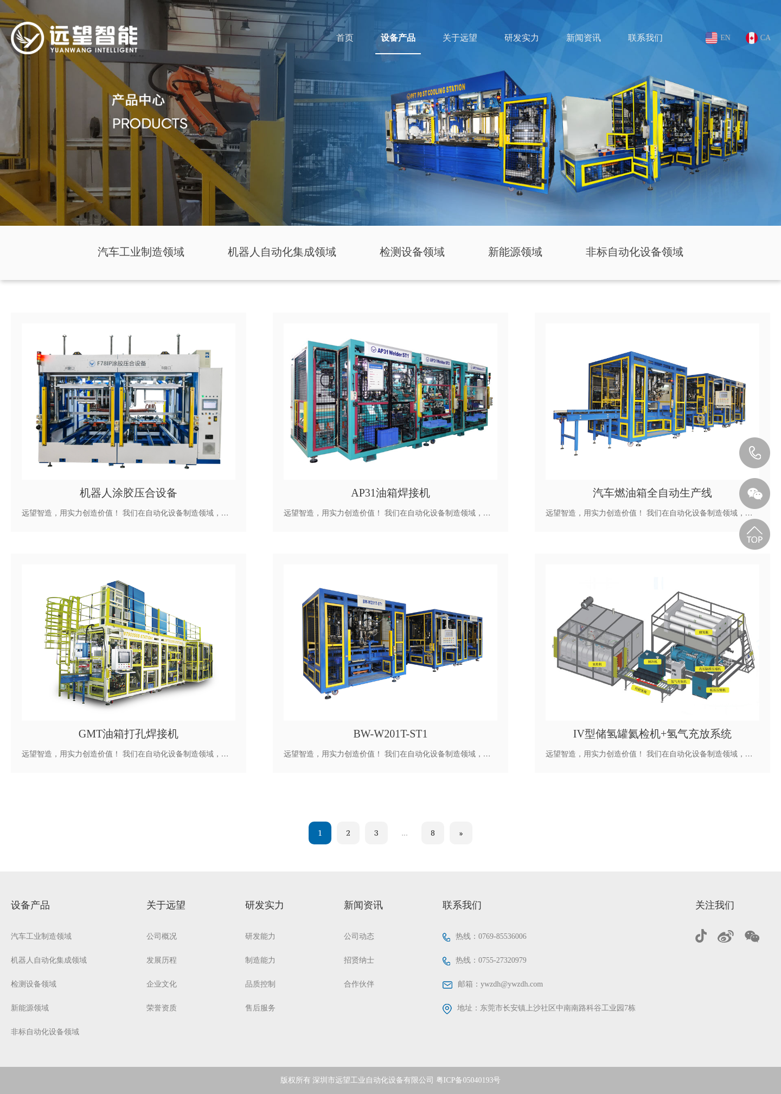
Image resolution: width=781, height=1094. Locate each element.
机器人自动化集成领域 (282, 252)
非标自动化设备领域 (634, 252)
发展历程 (161, 960)
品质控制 (260, 984)
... (404, 832)
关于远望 (460, 37)
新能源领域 (515, 252)
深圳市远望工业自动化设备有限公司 (373, 1080)
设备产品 (398, 37)
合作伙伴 (359, 984)
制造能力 (260, 960)
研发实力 (521, 37)
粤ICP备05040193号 (468, 1080)
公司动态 (359, 936)
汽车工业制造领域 (141, 252)
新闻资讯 (583, 37)
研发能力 (260, 936)
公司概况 (161, 936)
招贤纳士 (359, 960)
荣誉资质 (161, 1008)
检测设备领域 (412, 252)
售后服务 (260, 1008)
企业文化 (161, 984)
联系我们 (645, 37)
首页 (345, 37)
